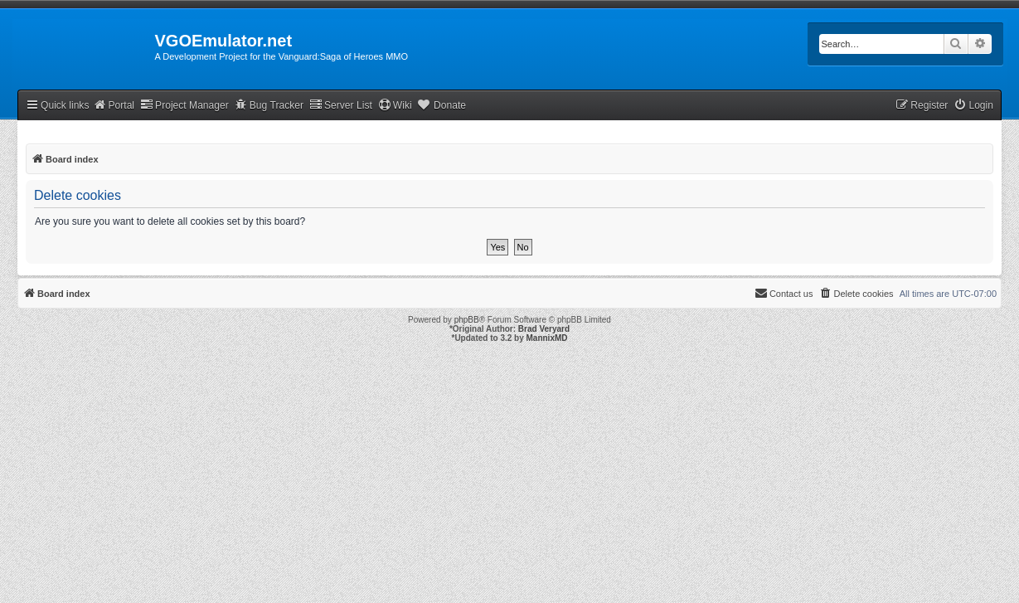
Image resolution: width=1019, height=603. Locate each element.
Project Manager (184, 105)
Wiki (395, 105)
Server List (340, 105)
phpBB (466, 319)
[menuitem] (973, 106)
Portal (113, 105)
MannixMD (547, 338)
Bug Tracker (269, 105)
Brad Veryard (544, 328)
